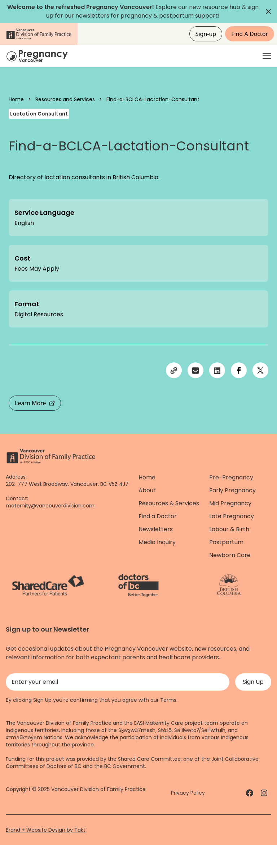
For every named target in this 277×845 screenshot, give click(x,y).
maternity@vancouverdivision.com (50, 505)
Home (16, 99)
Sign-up (205, 34)
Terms (168, 700)
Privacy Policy (188, 792)
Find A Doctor (249, 34)
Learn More (35, 403)
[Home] (38, 56)
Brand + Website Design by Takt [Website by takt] (45, 829)
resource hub (221, 7)
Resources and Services (65, 99)
